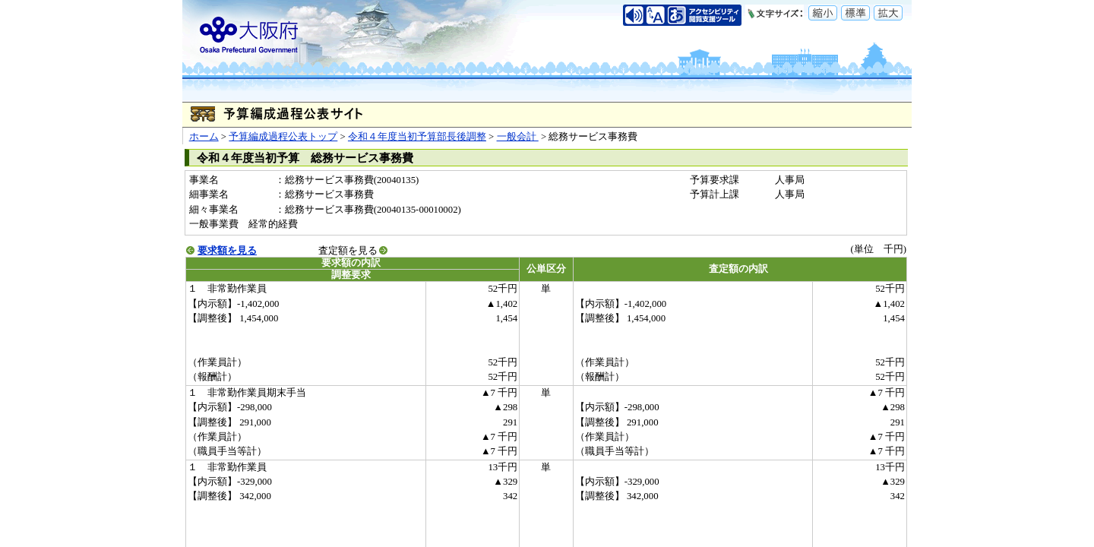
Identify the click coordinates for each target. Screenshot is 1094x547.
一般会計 (518, 136)
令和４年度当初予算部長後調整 (417, 136)
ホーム (204, 136)
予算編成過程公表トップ (283, 136)
